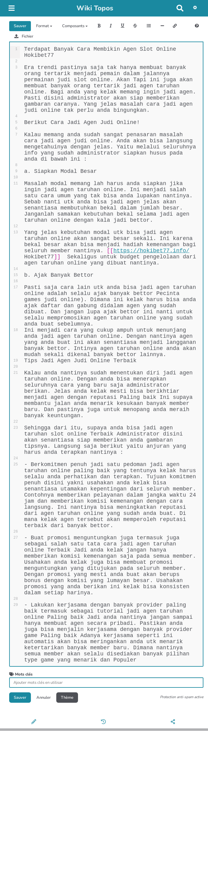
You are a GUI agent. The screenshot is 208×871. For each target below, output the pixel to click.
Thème (67, 821)
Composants (75, 26)
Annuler (43, 821)
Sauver (20, 26)
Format (44, 26)
